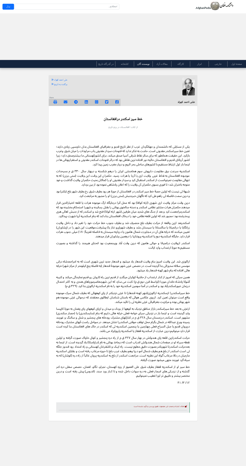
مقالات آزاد (162, 64)
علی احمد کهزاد (59, 80)
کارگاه (180, 64)
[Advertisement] (123, 36)
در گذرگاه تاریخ (106, 64)
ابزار (199, 64)
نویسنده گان (143, 64)
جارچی (218, 64)
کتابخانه (125, 64)
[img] (55, 102)
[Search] (67, 7)
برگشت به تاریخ (59, 85)
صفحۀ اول (236, 64)
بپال (8, 7)
